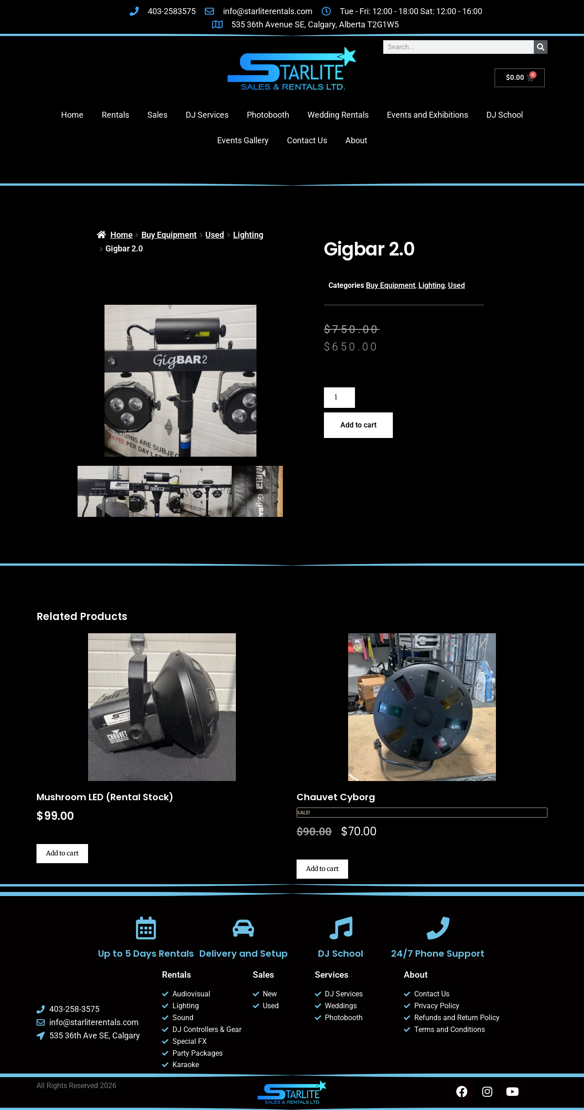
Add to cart (358, 425)
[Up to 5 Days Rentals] (146, 928)
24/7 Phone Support (438, 953)
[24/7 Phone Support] (438, 928)
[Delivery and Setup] (243, 928)
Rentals (115, 115)
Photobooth (268, 115)
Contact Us (307, 140)
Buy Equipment (169, 235)
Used (214, 235)
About (356, 140)
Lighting (248, 235)
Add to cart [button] (62, 853)
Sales (157, 115)
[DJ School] (340, 928)
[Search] (541, 47)
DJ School (504, 115)
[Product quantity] (339, 397)
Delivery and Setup (243, 953)
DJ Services (207, 115)
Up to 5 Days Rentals (146, 953)
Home (72, 115)
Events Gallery (243, 140)
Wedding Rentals (338, 115)
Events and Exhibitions (427, 115)
